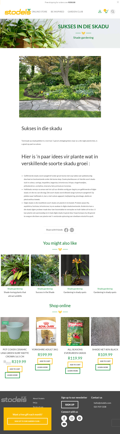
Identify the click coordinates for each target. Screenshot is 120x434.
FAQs (35, 403)
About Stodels (39, 398)
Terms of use (38, 407)
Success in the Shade (45, 292)
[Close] (49, 409)
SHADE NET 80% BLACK (105, 349)
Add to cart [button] (15, 369)
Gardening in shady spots (75, 292)
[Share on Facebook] (66, 230)
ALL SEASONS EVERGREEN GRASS (75, 351)
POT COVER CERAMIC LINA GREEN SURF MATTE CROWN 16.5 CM (15, 353)
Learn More (12, 375)
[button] (69, 404)
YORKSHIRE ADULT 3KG (45, 349)
